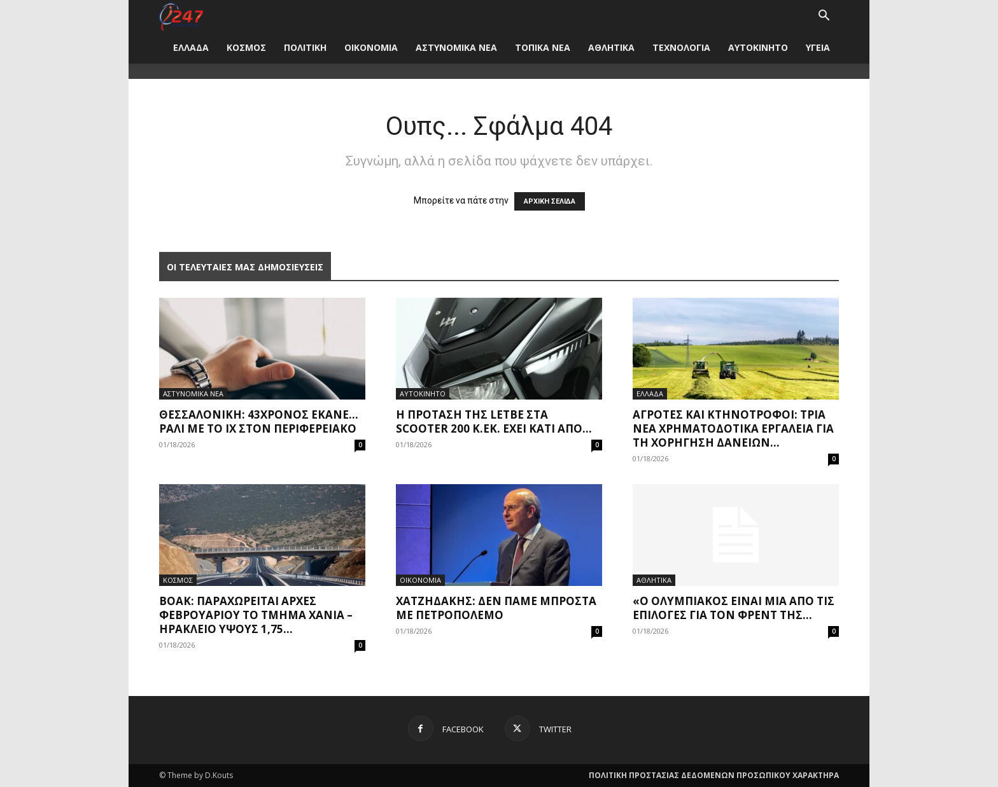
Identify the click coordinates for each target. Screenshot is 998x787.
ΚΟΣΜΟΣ (246, 47)
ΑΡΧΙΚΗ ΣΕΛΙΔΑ (549, 201)
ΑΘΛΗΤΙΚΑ (611, 47)
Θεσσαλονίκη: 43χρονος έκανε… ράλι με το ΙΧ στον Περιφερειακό (258, 421)
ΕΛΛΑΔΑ (191, 47)
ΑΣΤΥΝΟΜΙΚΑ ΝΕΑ (456, 47)
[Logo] (181, 16)
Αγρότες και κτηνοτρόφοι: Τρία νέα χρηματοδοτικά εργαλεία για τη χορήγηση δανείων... (733, 428)
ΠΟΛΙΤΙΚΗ (305, 47)
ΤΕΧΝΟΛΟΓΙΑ (681, 47)
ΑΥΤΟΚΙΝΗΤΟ (758, 47)
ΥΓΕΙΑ (818, 47)
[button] (823, 17)
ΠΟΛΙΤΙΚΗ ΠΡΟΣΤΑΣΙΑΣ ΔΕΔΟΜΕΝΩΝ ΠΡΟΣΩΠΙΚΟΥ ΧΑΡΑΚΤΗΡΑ (714, 775)
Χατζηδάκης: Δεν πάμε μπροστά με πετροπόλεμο (496, 608)
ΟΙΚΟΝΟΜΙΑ (371, 47)
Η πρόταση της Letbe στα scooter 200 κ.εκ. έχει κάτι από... (494, 421)
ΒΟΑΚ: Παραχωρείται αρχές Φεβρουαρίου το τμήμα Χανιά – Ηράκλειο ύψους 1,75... (256, 615)
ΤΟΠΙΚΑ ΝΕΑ (542, 47)
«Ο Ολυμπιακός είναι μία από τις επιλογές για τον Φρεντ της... (733, 608)
